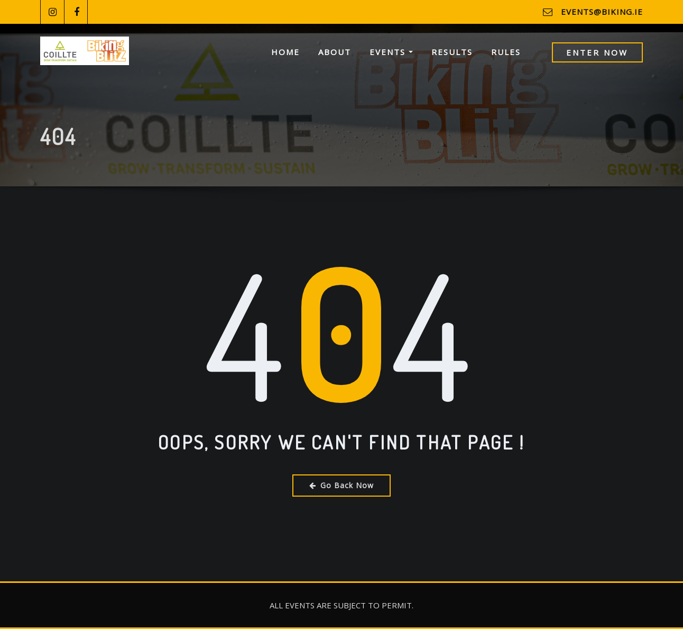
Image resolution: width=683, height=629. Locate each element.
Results (452, 52)
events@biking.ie (602, 11)
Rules (506, 52)
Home (285, 52)
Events (391, 52)
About (334, 52)
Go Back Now (341, 485)
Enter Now (597, 52)
